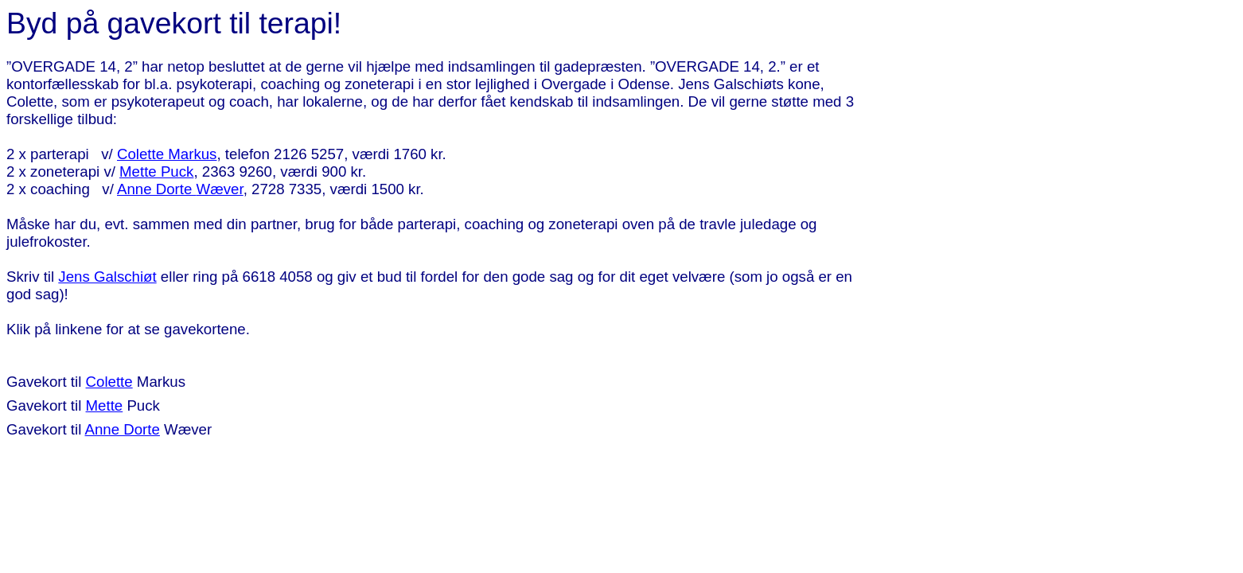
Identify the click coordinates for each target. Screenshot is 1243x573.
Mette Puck (156, 171)
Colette (109, 381)
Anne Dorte (180, 189)
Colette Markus (166, 154)
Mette (104, 405)
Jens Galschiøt (107, 276)
